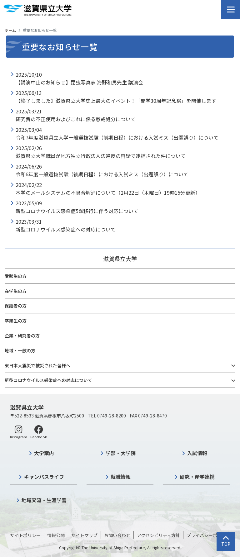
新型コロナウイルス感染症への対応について (48, 380)
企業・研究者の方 (22, 335)
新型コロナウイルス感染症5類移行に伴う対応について (77, 211)
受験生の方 (16, 276)
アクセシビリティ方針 (158, 535)
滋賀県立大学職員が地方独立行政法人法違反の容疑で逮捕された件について (101, 155)
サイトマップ (84, 535)
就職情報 (121, 476)
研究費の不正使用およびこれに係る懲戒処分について (76, 119)
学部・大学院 (121, 453)
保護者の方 (16, 305)
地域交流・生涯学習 (44, 500)
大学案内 (44, 453)
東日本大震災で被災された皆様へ (37, 365)
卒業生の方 (16, 320)
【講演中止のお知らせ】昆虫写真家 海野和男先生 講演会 (79, 82)
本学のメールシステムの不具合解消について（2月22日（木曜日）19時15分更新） (108, 192)
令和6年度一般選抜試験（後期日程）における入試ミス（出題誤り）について (102, 174)
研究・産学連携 (197, 476)
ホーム (10, 30)
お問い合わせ (117, 535)
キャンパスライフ (44, 476)
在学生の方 (16, 291)
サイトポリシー (25, 535)
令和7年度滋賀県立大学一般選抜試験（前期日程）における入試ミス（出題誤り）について (117, 137)
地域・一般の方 (20, 350)
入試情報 (197, 453)
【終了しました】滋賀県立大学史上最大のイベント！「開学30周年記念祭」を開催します (116, 100)
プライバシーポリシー (208, 535)
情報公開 (56, 535)
